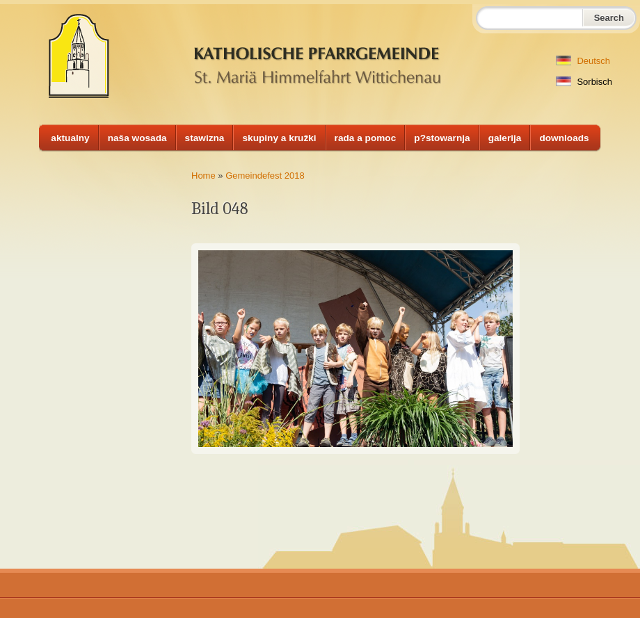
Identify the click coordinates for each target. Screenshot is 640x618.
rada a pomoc (366, 138)
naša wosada (137, 138)
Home (203, 175)
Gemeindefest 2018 (264, 175)
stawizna (205, 138)
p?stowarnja (442, 138)
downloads (564, 138)
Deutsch (583, 61)
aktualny (70, 138)
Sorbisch (584, 81)
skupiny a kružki (279, 138)
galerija (505, 138)
